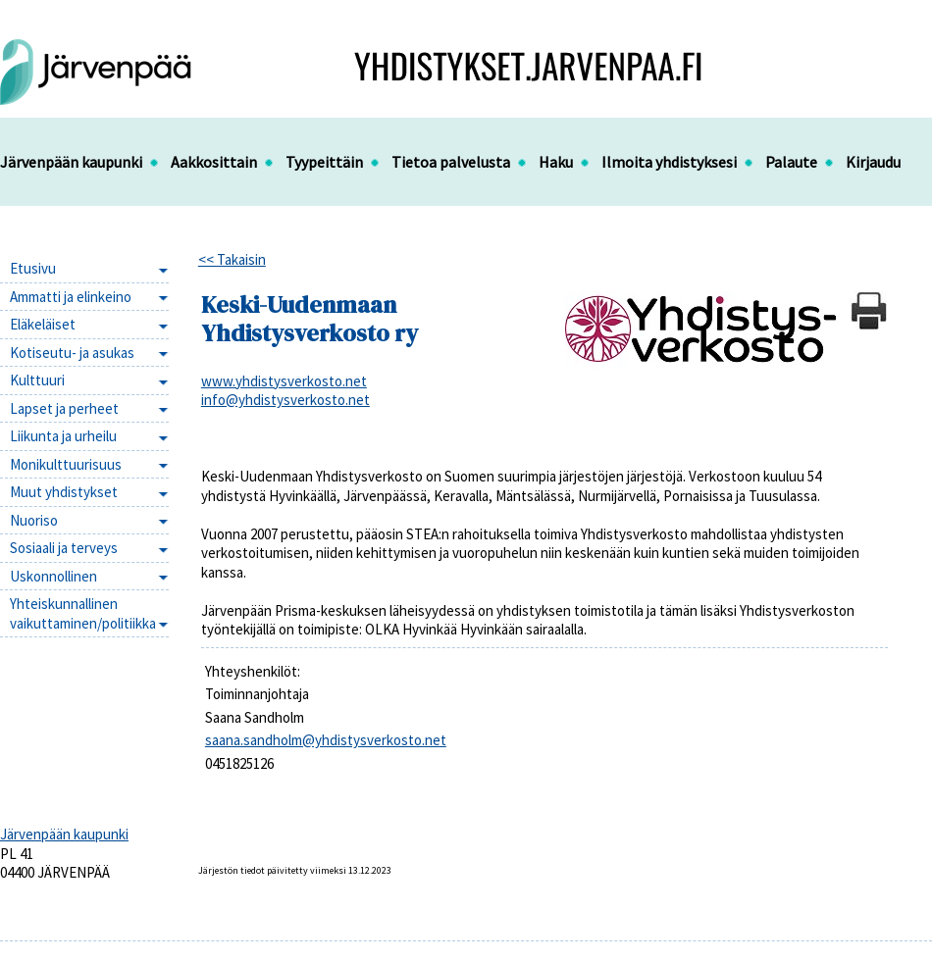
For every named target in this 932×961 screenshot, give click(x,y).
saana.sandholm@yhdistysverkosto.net (325, 740)
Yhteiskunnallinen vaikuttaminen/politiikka (83, 613)
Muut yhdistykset (64, 491)
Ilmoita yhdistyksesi (669, 162)
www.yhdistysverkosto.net (284, 381)
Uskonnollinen (53, 576)
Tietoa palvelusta (450, 162)
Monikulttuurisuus (66, 464)
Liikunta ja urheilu (63, 436)
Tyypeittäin (324, 162)
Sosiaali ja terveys (64, 547)
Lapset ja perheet (64, 408)
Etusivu (33, 268)
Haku (556, 162)
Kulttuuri (37, 380)
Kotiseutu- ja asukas (72, 352)
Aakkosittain (214, 162)
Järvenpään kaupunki (71, 162)
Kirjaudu (873, 162)
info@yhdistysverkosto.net (285, 399)
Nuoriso (34, 520)
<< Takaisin (232, 259)
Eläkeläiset (43, 324)
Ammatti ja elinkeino (70, 296)
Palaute (791, 162)
